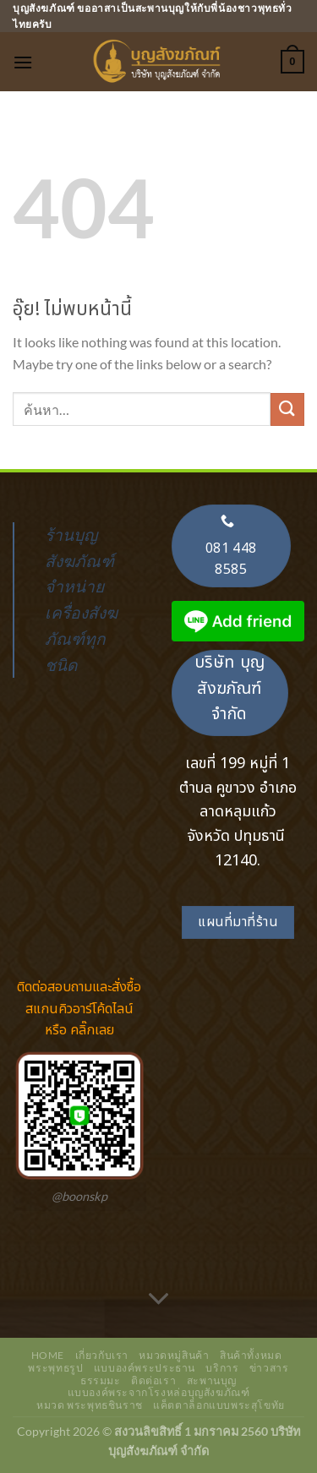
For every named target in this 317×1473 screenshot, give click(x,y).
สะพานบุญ (212, 1380)
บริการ (221, 1367)
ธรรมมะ (100, 1380)
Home (47, 1355)
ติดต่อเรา (153, 1380)
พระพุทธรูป (55, 1367)
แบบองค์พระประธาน (144, 1367)
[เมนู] (23, 62)
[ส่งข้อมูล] (287, 409)
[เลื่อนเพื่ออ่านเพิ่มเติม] (159, 1300)
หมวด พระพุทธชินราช (89, 1405)
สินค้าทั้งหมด (251, 1355)
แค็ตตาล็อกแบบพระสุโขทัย (219, 1405)
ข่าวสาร (269, 1367)
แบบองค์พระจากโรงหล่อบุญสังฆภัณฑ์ (159, 1392)
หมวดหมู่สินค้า (174, 1355)
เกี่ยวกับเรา (102, 1355)
